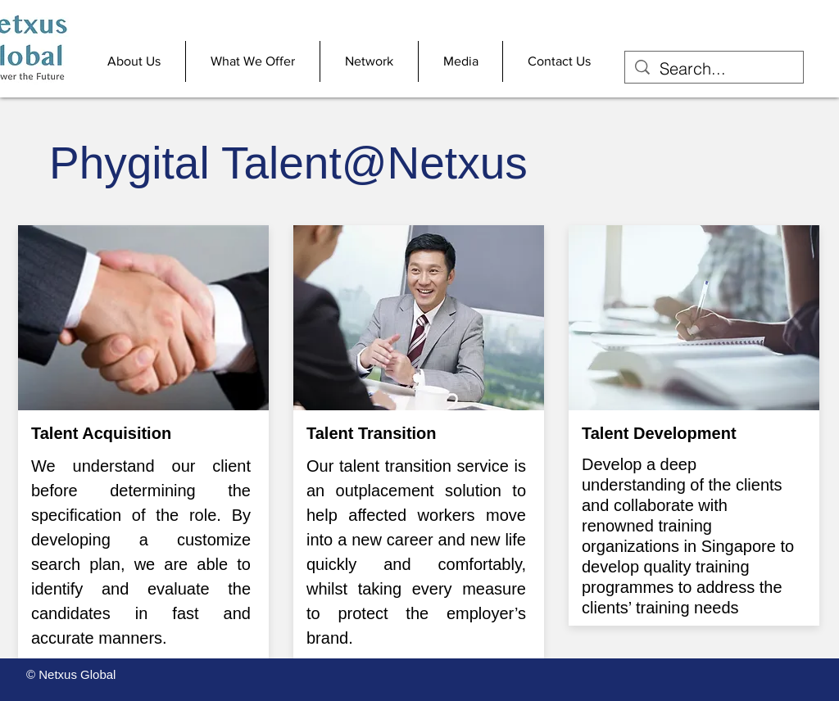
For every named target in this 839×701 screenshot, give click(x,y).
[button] (134, 61)
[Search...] (714, 68)
